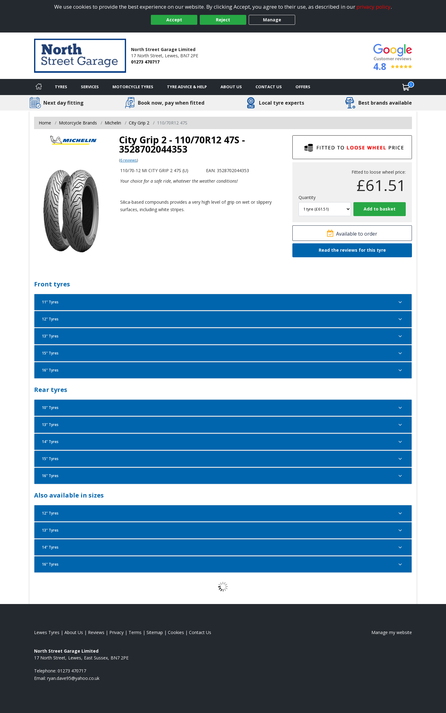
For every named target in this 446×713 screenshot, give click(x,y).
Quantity (307, 197)
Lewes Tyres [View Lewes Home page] (46, 632)
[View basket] (406, 87)
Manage (272, 20)
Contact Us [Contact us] (269, 86)
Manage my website (391, 632)
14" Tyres (223, 442)
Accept (174, 20)
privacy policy (373, 6)
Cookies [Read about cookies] (176, 632)
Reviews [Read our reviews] (96, 632)
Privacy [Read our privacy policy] (116, 632)
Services (90, 86)
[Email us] (73, 678)
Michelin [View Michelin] (113, 123)
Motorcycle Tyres (132, 86)
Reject (223, 20)
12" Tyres (223, 319)
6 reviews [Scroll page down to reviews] (128, 160)
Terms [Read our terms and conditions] (135, 632)
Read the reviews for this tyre (352, 250)
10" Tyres (223, 408)
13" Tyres (223, 336)
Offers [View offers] (302, 86)
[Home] (38, 87)
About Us (231, 86)
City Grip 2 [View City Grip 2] (139, 123)
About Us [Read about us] (73, 632)
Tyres (61, 86)
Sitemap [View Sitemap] (154, 632)
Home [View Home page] (45, 123)
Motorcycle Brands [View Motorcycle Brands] (78, 123)
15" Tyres (223, 353)
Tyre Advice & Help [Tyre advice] (187, 86)
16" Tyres (223, 370)
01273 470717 (145, 62)
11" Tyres (223, 302)
